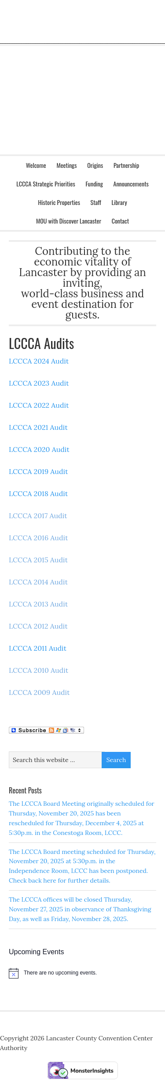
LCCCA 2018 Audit (38, 493)
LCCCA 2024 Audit (39, 361)
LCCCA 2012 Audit (38, 626)
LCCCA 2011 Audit (37, 648)
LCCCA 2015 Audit (38, 559)
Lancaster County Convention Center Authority (82, 44)
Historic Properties (56, 202)
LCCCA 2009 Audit (39, 692)
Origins (95, 165)
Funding (94, 183)
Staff (96, 202)
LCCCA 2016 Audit (38, 537)
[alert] (82, 973)
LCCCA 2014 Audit (38, 581)
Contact (118, 220)
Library (117, 202)
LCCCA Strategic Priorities (45, 183)
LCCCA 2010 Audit (38, 670)
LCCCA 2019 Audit (38, 471)
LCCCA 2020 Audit (39, 449)
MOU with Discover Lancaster (68, 220)
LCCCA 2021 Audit (38, 427)
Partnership (126, 165)
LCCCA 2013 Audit (38, 603)
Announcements (129, 183)
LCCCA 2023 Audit (39, 383)
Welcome (36, 165)
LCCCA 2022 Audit (39, 405)
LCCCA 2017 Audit (38, 515)
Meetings (64, 165)
